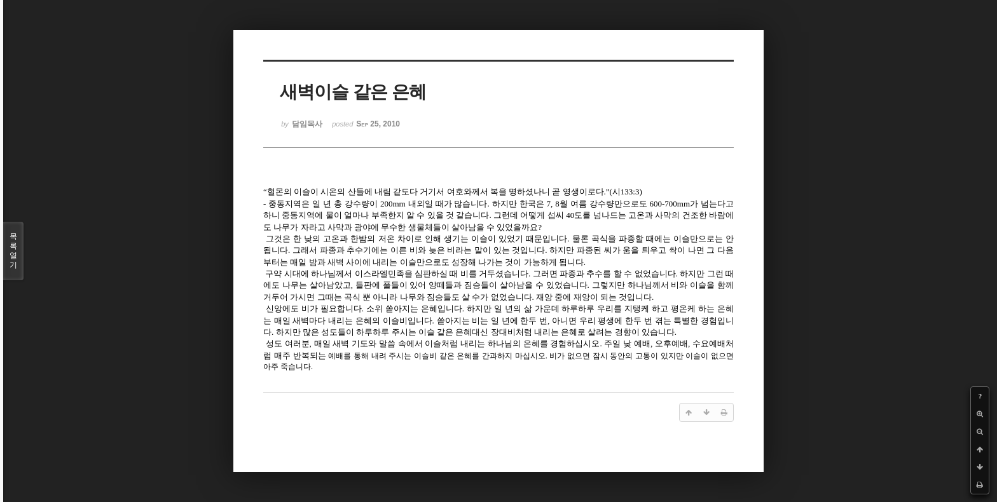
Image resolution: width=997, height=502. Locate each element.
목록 (13, 251)
